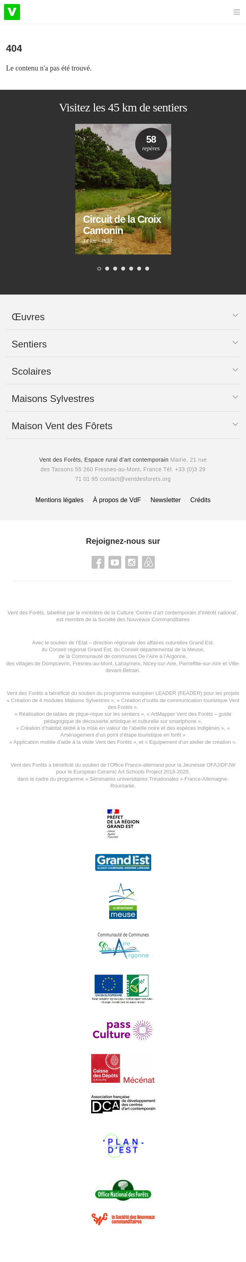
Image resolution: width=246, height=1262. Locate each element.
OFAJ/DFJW (220, 765)
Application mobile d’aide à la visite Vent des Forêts (72, 742)
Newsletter (165, 500)
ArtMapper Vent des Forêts (182, 714)
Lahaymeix (127, 663)
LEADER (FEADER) (178, 693)
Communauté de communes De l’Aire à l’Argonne (129, 656)
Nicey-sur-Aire (159, 663)
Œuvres (28, 316)
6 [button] (139, 269)
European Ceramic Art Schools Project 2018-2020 (130, 772)
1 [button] (99, 269)
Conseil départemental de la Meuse (162, 649)
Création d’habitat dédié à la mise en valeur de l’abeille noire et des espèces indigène (118, 728)
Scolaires (31, 371)
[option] (123, 189)
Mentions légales (60, 500)
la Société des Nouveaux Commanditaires (141, 619)
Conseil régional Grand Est (80, 649)
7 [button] (147, 269)
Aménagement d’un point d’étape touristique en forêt (120, 735)
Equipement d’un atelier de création (190, 742)
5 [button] (131, 269)
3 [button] (115, 269)
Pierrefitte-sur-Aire (200, 663)
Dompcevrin (56, 663)
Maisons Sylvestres (53, 398)
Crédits (200, 500)
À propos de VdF (117, 500)
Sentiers (29, 344)
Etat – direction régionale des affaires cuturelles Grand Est (145, 643)
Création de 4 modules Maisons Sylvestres (60, 700)
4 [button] (123, 269)
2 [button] (107, 269)
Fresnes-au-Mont (92, 663)
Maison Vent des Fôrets (62, 425)
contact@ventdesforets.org (135, 479)
